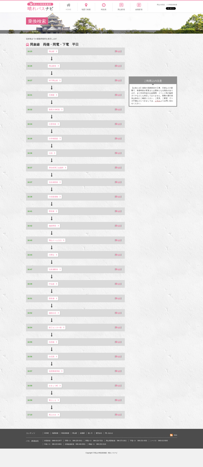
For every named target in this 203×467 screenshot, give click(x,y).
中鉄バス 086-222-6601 (53, 444)
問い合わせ (109, 433)
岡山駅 (74, 433)
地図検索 (55, 433)
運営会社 (99, 433)
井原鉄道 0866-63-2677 (53, 441)
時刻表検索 (65, 433)
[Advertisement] (130, 21)
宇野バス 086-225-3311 (73, 441)
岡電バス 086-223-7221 (94, 441)
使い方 (90, 433)
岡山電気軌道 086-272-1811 (116, 441)
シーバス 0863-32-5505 (159, 441)
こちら (157, 101)
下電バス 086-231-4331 (138, 441)
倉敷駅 (82, 433)
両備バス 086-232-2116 (97, 444)
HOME (46, 433)
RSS (175, 435)
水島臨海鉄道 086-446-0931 (75, 444)
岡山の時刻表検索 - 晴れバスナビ (105, 453)
